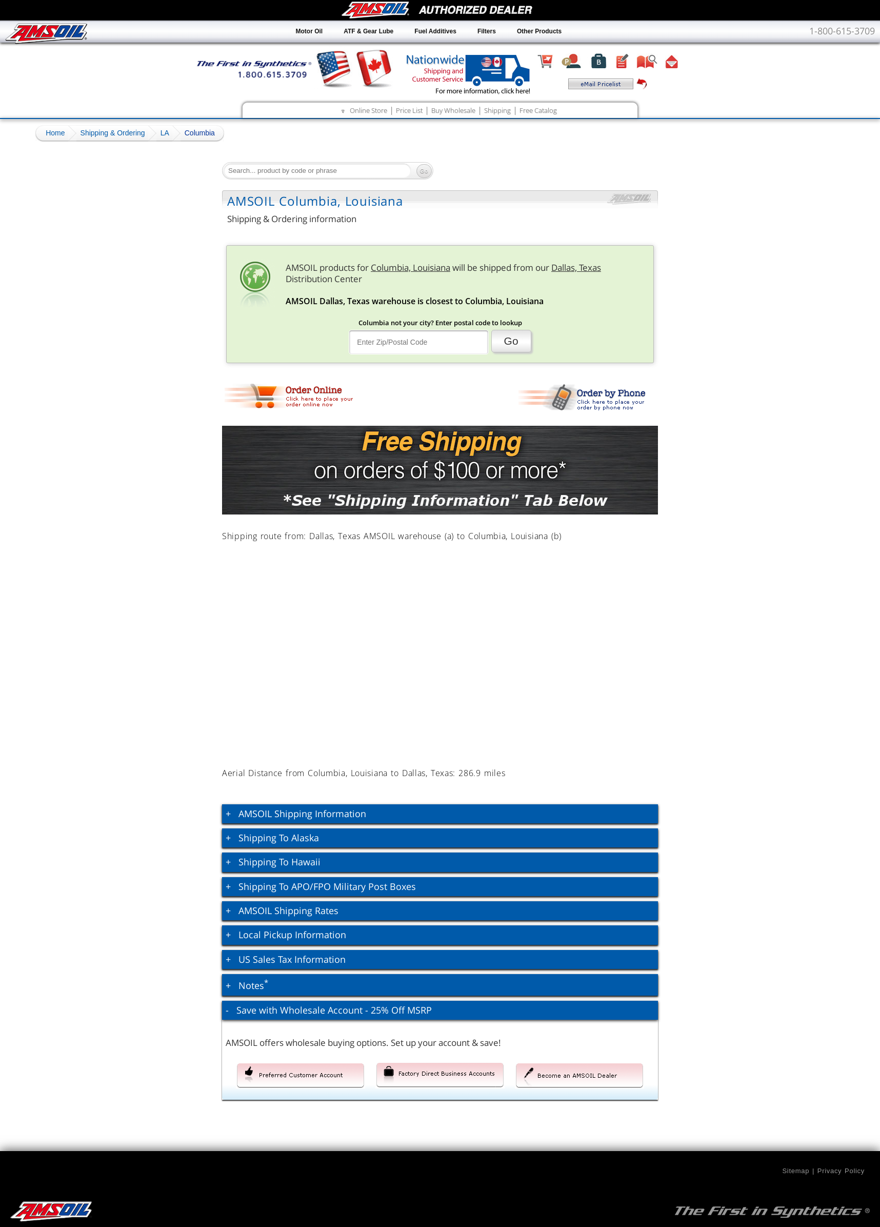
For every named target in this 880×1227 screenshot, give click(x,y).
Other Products (539, 31)
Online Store (368, 110)
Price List (409, 110)
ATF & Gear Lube (368, 31)
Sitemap (795, 1171)
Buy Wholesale (453, 110)
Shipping (497, 110)
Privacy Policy (841, 1171)
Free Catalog (538, 110)
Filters (486, 31)
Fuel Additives (435, 31)
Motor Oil (309, 31)
